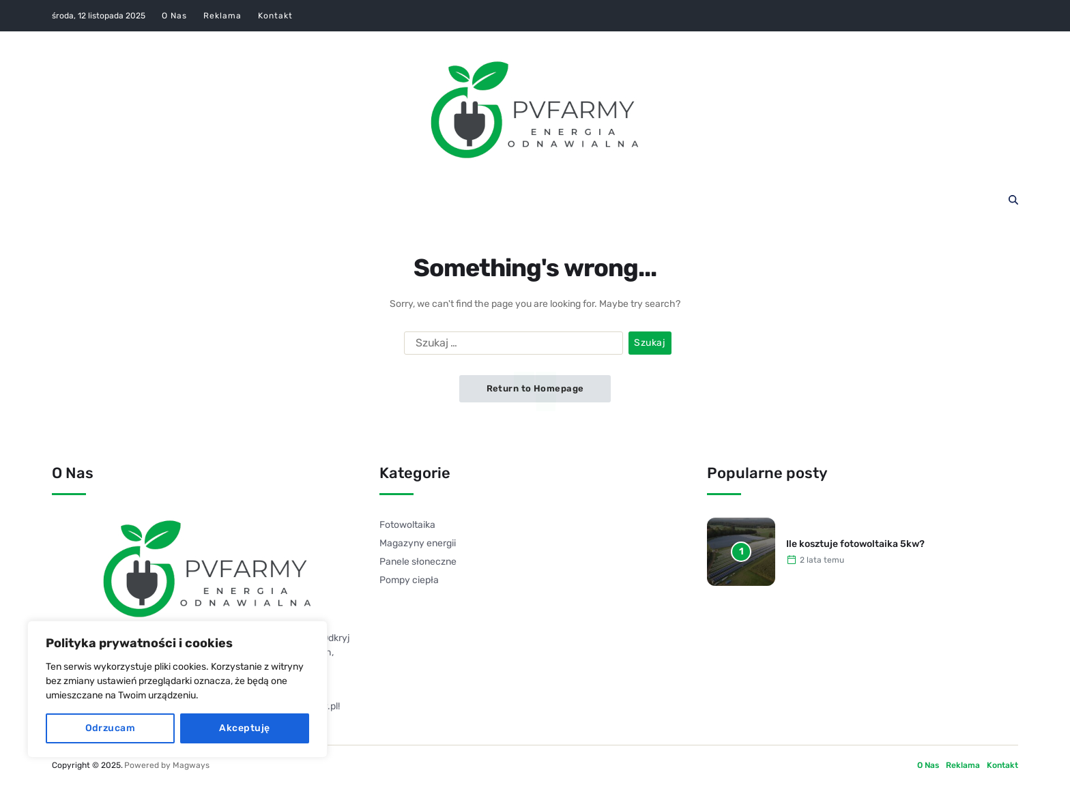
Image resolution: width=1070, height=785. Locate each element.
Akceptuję (244, 728)
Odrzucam (110, 728)
